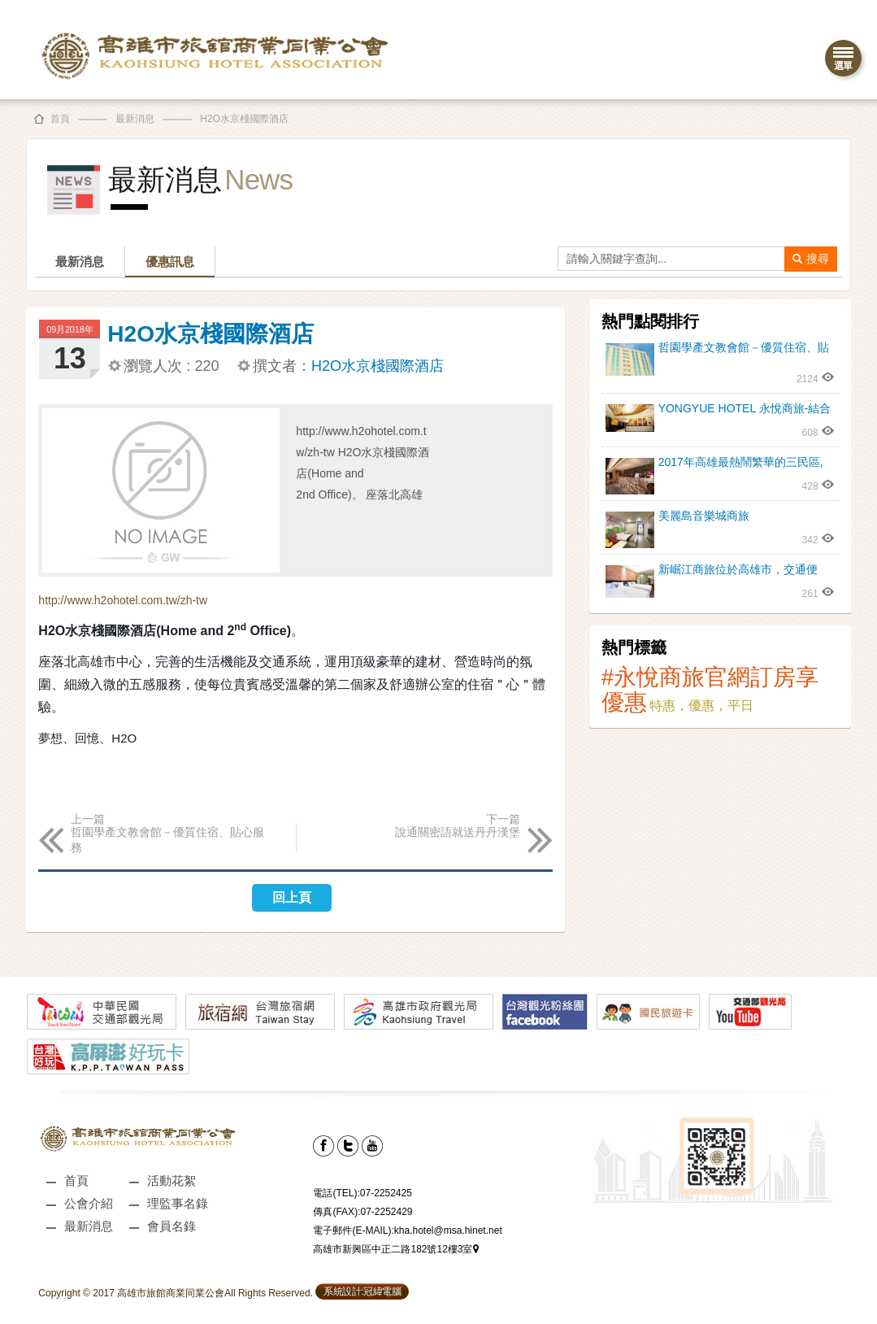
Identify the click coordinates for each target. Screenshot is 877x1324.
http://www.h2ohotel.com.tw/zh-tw (122, 600)
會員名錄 (171, 1226)
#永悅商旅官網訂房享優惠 (710, 689)
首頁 (60, 118)
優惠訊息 (169, 261)
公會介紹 (88, 1203)
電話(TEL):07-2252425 (362, 1193)
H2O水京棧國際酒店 (244, 118)
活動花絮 (171, 1180)
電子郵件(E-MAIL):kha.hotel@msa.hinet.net (407, 1230)
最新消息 (134, 118)
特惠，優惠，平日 (701, 705)
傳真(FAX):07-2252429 (362, 1211)
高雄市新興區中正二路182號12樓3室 (395, 1249)
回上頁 (291, 897)
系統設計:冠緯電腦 (362, 1291)
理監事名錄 (177, 1203)
